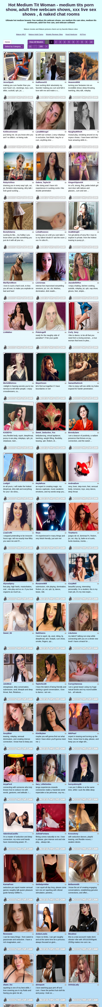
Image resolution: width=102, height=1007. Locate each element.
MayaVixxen (41, 337)
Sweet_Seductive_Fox (45, 380)
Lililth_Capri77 (74, 902)
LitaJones (72, 554)
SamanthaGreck (75, 337)
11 (30, 46)
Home (7, 42)
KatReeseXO (41, 76)
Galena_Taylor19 (43, 163)
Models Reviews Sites (54, 34)
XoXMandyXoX (9, 902)
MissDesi (72, 815)
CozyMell (72, 511)
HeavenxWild (74, 76)
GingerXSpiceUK (75, 163)
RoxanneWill (41, 511)
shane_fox (7, 859)
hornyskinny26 (74, 685)
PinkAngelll (41, 293)
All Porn (83, 34)
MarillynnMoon (9, 250)
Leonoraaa (40, 250)
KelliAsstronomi (10, 118)
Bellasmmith (73, 772)
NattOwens (40, 554)
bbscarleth (8, 946)
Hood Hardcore (71, 34)
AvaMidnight (73, 205)
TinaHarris (72, 467)
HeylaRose (40, 424)
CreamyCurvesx (43, 946)
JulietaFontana (42, 728)
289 (40, 46)
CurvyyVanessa (75, 598)
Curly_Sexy (73, 293)
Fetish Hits (61, 1003)
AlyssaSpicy (8, 511)
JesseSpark (8, 76)
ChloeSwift (40, 902)
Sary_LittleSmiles (43, 685)
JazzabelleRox (74, 250)
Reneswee (7, 815)
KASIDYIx (7, 380)
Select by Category (13, 46)
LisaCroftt (7, 467)
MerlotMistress (9, 337)
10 (91, 42)
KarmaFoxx (8, 772)
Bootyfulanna (9, 205)
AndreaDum (73, 424)
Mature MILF (21, 34)
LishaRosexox (42, 205)
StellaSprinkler (42, 772)
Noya (38, 467)
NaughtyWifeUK (75, 118)
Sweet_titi (7, 554)
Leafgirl (6, 424)
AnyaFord (7, 685)
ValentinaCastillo (10, 728)
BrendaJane (73, 380)
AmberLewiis (41, 815)
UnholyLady (73, 859)
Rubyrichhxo (9, 163)
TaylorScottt (41, 598)
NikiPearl (72, 641)
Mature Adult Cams (36, 34)
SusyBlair (7, 641)
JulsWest (7, 598)
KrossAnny (73, 728)
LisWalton (7, 293)
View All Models (36, 42)
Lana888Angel (42, 118)
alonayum (40, 859)
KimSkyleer (41, 641)
